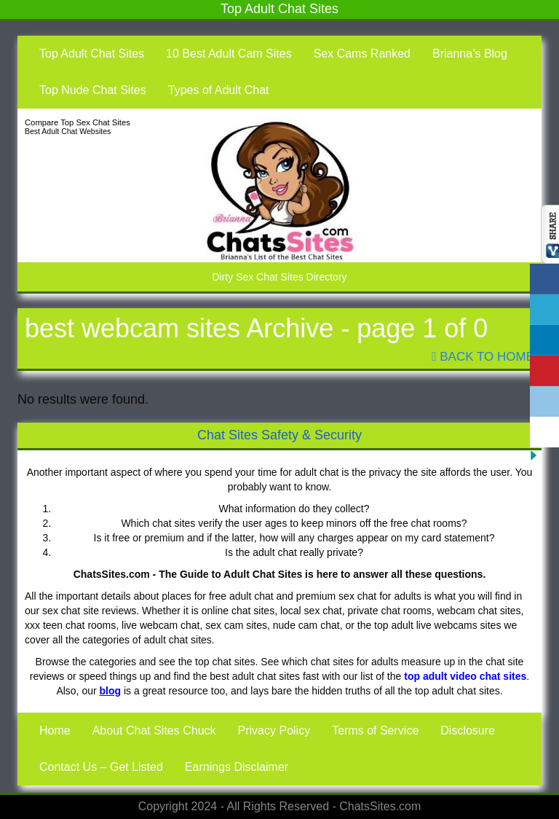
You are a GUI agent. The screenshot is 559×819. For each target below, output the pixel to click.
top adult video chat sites (465, 676)
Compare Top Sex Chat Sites (77, 122)
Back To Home (483, 357)
